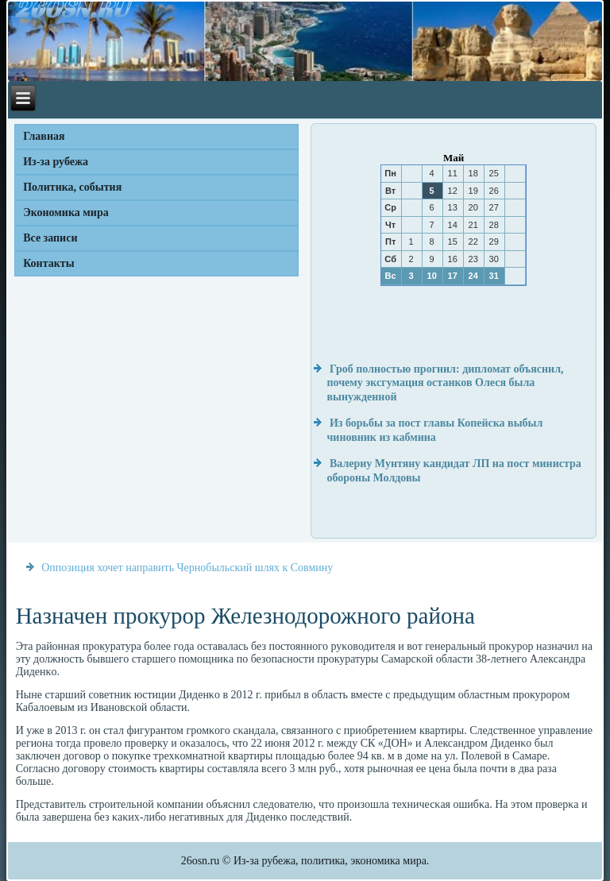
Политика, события (72, 187)
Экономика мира (66, 212)
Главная (43, 136)
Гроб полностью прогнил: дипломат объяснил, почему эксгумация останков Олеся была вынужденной (444, 383)
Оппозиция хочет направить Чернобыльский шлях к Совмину (187, 568)
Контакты (48, 263)
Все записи (50, 238)
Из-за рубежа (55, 162)
